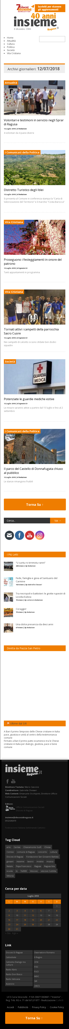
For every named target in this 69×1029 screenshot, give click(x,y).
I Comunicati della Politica (22, 152)
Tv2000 (24, 871)
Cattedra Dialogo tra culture (16, 963)
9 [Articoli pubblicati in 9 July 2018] (9, 915)
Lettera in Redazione (35, 600)
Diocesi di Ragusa (15, 856)
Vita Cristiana (14, 53)
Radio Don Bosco (14, 974)
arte (9, 847)
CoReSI (59, 1000)
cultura (53, 851)
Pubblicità (23, 1007)
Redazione (32, 566)
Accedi (10, 1007)
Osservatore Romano (44, 952)
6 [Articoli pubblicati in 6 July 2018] (41, 911)
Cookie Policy (57, 1007)
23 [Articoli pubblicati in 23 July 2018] (9, 924)
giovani (10, 861)
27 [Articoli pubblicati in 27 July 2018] (41, 924)
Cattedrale (11, 957)
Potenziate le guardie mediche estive (29, 399)
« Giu (7, 933)
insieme (20, 861)
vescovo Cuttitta (48, 871)
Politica (11, 47)
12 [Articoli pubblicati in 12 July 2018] (33, 915)
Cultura (11, 43)
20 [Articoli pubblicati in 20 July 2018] (41, 920)
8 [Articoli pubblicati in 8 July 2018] (56, 911)
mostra (40, 861)
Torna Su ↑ (34, 504)
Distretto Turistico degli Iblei (23, 190)
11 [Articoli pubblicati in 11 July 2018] (25, 915)
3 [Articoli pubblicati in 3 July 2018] (17, 911)
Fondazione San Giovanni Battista (42, 856)
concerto (42, 851)
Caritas (17, 847)
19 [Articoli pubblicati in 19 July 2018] (33, 920)
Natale (10, 866)
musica (50, 861)
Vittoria (10, 875)
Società (11, 50)
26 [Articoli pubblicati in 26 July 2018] (33, 924)
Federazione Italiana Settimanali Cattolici (25, 827)
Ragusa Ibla (49, 866)
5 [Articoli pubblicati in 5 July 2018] (32, 911)
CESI (36, 962)
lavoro (30, 861)
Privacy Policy (39, 1007)
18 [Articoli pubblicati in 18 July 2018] (25, 920)
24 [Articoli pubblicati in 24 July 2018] (17, 924)
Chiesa (47, 847)
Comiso (10, 851)
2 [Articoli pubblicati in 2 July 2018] (9, 911)
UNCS (37, 985)
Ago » (15, 933)
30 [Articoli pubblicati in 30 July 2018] (9, 929)
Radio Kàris (11, 969)
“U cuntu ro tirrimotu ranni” (30, 562)
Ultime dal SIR (18, 723)
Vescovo (34, 871)
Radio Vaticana (13, 979)
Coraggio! (21, 609)
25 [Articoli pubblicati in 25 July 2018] (25, 924)
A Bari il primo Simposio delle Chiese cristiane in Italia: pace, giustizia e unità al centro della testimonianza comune (32, 734)
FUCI (36, 971)
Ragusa (37, 866)
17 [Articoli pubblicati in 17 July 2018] (17, 920)
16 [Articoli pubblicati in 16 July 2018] (9, 920)
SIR (35, 981)
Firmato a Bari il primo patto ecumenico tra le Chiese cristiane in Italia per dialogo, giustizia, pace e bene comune (31, 744)
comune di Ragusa (26, 851)
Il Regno (38, 957)
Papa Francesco (23, 866)
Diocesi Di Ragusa (14, 952)
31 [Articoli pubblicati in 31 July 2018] (17, 929)
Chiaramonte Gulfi (32, 847)
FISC (36, 966)
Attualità (11, 40)
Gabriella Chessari (35, 584)
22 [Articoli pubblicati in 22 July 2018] (57, 920)
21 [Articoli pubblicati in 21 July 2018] (49, 920)
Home (10, 37)
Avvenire (10, 983)
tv (16, 871)
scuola (10, 871)
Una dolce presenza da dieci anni (34, 624)
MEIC (36, 976)
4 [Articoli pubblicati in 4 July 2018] (25, 911)
